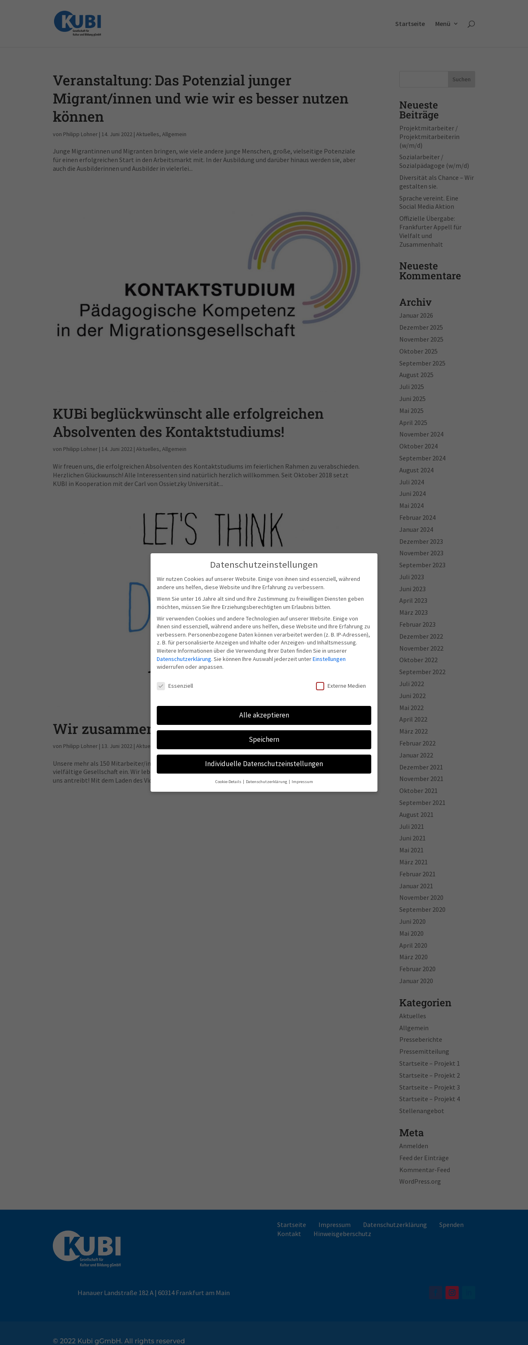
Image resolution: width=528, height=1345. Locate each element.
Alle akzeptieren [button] (264, 710)
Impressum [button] (302, 777)
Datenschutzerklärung (184, 654)
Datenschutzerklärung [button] (267, 777)
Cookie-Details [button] (228, 777)
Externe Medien (341, 682)
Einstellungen (329, 654)
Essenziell (175, 682)
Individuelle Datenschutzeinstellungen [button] (264, 759)
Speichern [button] (264, 735)
